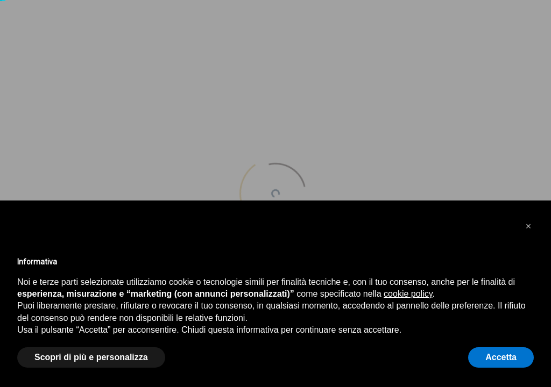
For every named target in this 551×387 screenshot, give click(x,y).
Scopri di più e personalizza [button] (91, 357)
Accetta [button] (501, 357)
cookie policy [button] (408, 293)
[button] (528, 226)
